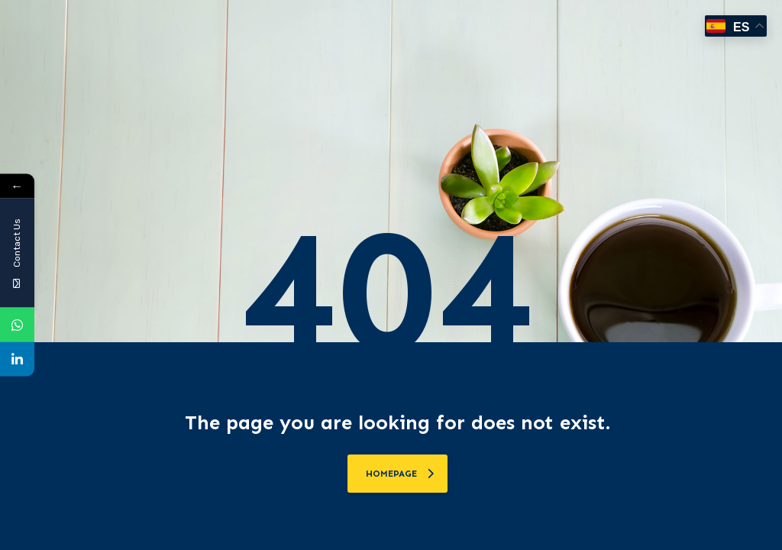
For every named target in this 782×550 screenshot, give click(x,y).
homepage (400, 473)
